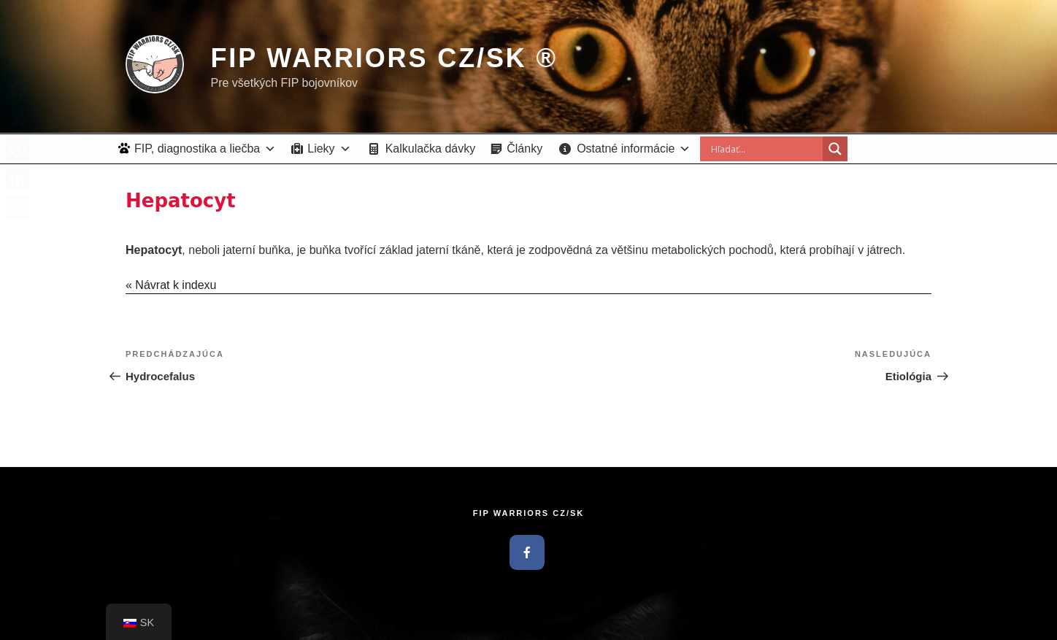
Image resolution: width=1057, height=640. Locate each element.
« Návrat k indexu (171, 285)
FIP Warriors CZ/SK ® (384, 58)
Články (524, 148)
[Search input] (765, 148)
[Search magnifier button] (835, 148)
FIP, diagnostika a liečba (205, 148)
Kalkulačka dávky (430, 148)
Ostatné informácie (634, 148)
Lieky (328, 148)
